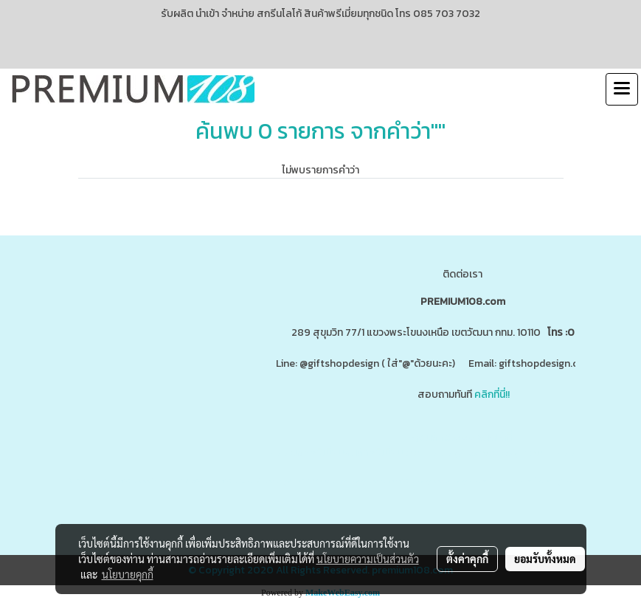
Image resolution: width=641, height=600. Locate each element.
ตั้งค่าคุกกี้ (467, 558)
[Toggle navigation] (622, 89)
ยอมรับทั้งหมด (545, 558)
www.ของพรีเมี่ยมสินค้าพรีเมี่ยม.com (346, 453)
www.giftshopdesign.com (491, 453)
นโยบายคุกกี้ (127, 574)
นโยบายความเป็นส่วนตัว (367, 558)
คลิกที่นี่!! (492, 394)
